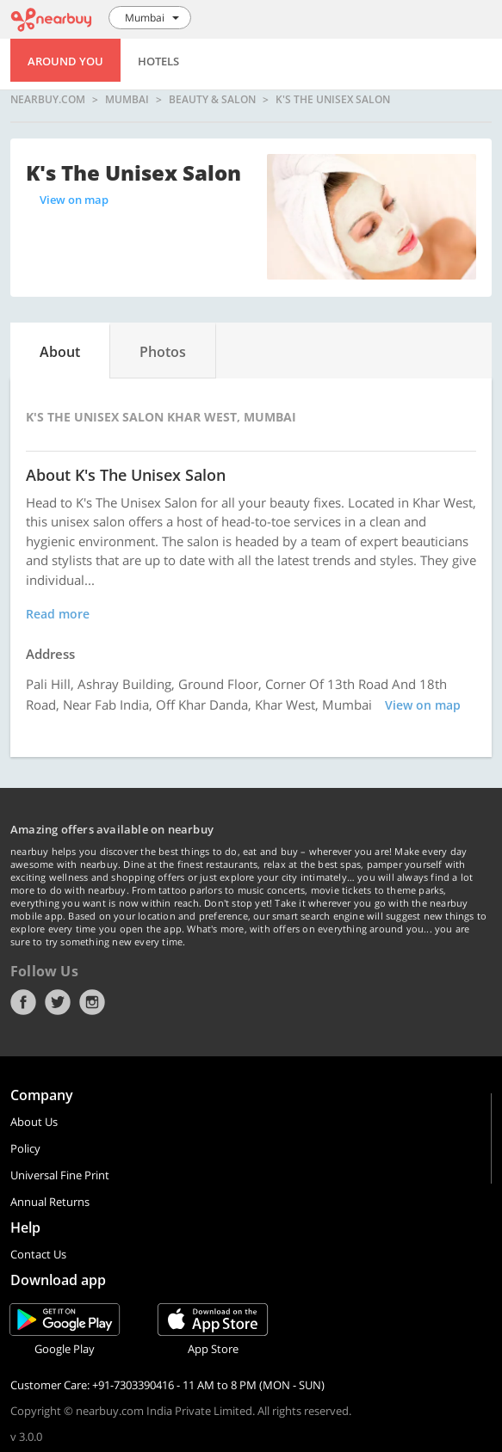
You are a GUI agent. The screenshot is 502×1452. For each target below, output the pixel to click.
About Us (34, 1121)
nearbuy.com (47, 100)
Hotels (158, 61)
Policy (25, 1148)
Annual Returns (50, 1201)
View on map (74, 199)
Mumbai (127, 100)
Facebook (23, 1002)
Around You (65, 61)
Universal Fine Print (59, 1175)
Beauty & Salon (212, 100)
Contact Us (38, 1254)
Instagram (92, 1002)
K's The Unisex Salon (333, 100)
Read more (58, 614)
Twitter (58, 1002)
